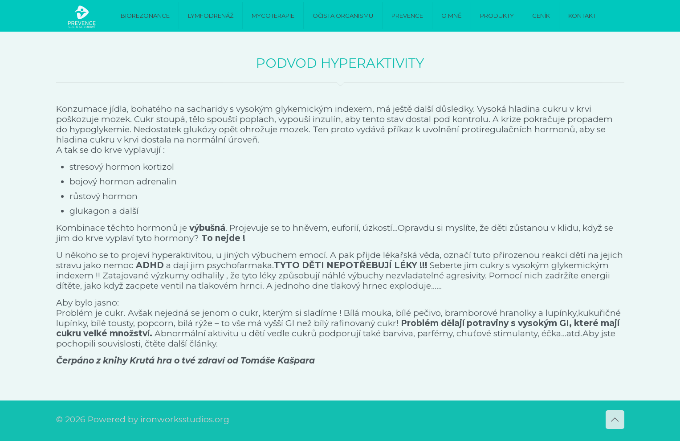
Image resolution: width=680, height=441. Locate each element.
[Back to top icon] (615, 419)
